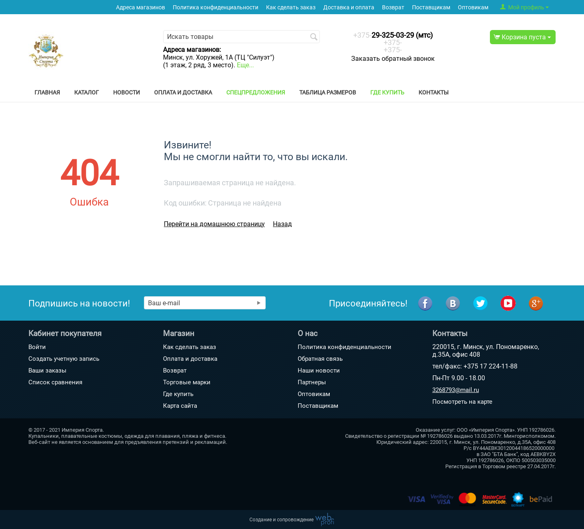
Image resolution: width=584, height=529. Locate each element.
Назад (282, 224)
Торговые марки (186, 382)
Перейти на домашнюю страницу (214, 224)
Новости (126, 92)
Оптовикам (473, 7)
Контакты (434, 92)
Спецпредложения (255, 92)
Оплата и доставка (183, 92)
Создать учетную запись (63, 358)
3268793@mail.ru (455, 390)
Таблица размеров (327, 92)
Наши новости (319, 370)
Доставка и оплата (348, 7)
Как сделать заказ (291, 7)
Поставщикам (431, 7)
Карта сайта (180, 405)
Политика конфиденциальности (215, 7)
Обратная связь (320, 358)
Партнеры (312, 382)
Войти (37, 347)
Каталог (86, 92)
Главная (47, 92)
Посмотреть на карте (462, 401)
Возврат (393, 7)
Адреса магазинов (140, 7)
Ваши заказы (47, 370)
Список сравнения (55, 382)
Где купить (387, 92)
